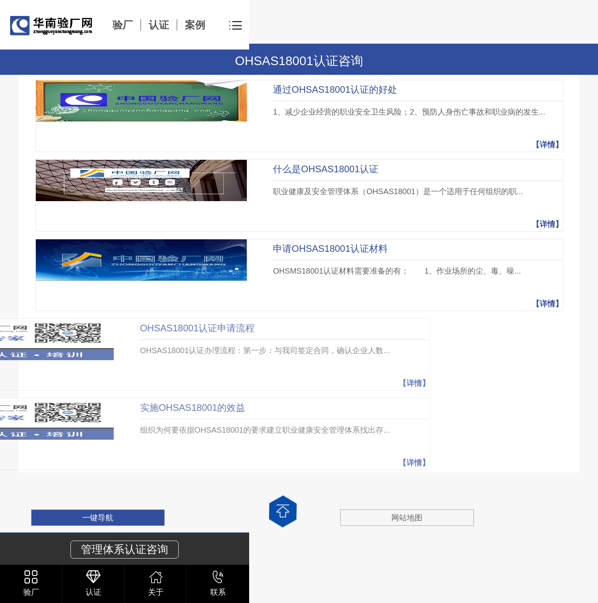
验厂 (123, 25)
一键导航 (97, 517)
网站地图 (406, 517)
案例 (195, 25)
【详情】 (547, 144)
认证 (159, 25)
